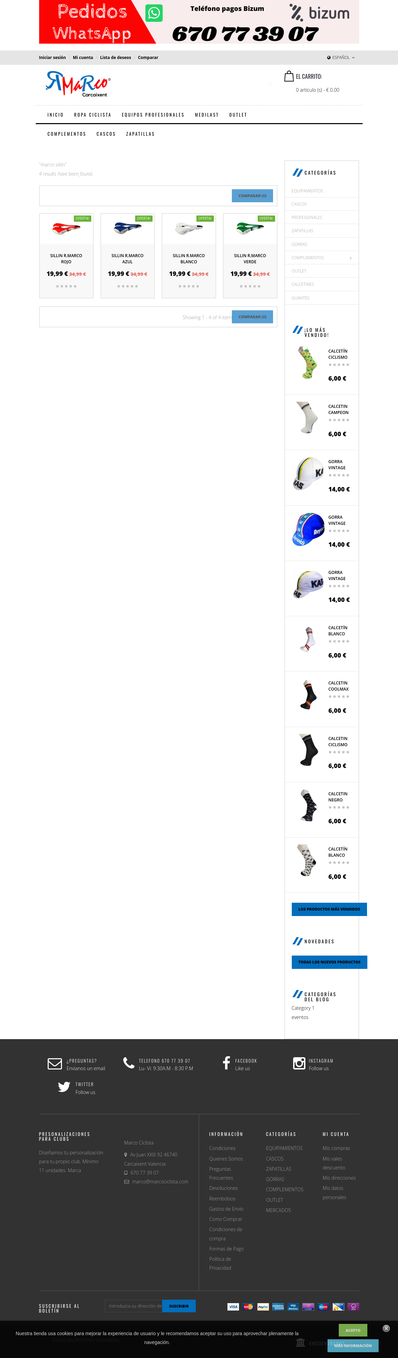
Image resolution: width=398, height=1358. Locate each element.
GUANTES (301, 298)
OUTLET (299, 271)
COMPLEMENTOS (308, 258)
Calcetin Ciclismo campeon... (340, 745)
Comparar (148, 57)
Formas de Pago (226, 1248)
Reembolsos (222, 1198)
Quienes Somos (226, 1158)
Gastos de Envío (226, 1209)
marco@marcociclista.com (160, 1181)
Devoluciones (223, 1188)
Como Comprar (225, 1219)
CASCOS (299, 204)
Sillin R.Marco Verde (250, 259)
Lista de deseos (115, 57)
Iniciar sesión (52, 57)
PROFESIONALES (307, 217)
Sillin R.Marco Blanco (189, 259)
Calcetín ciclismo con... (338, 357)
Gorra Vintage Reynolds (339, 523)
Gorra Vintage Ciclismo (338, 579)
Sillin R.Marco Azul (127, 259)
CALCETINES (303, 284)
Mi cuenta (83, 57)
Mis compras (336, 1148)
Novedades (320, 941)
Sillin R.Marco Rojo (66, 259)
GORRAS (299, 244)
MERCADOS (278, 1210)
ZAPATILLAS (303, 231)
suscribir (179, 1306)
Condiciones (222, 1148)
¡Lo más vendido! (317, 332)
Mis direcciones (339, 1178)
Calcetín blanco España (338, 634)
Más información (353, 1345)
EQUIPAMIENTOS (307, 191)
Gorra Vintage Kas (337, 468)
